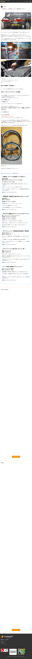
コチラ (8, 99)
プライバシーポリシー (4, 643)
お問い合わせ (3, 642)
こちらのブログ (8, 192)
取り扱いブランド (3, 641)
